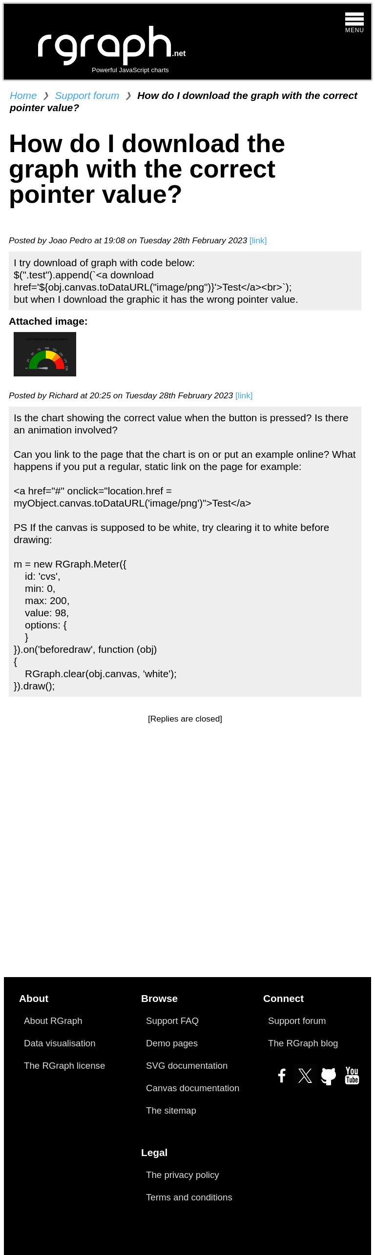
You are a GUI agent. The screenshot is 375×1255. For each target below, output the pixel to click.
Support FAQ (172, 1021)
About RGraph (53, 1021)
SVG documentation (187, 1065)
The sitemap (171, 1110)
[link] (258, 240)
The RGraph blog (303, 1043)
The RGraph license (64, 1065)
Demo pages (172, 1043)
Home (23, 95)
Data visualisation (60, 1043)
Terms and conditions (189, 1197)
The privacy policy (182, 1175)
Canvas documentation (192, 1088)
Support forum (87, 95)
